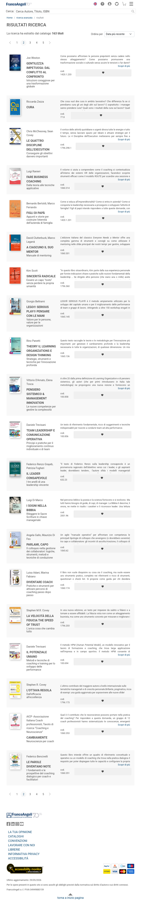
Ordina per (97, 34)
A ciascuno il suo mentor (39, 249)
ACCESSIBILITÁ (18, 858)
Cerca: (10, 11)
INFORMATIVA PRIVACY (23, 854)
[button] (94, 4)
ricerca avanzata (24, 17)
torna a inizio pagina (70, 898)
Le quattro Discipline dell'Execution (37, 145)
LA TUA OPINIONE (20, 832)
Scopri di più (124, 66)
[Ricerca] (133, 11)
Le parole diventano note (38, 764)
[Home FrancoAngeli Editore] (19, 4)
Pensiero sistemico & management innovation (36, 396)
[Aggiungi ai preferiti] (103, 73)
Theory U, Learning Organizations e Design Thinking (41, 351)
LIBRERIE (14, 849)
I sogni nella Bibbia (36, 508)
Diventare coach (39, 582)
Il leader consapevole (36, 476)
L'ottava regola (38, 690)
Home (9, 17)
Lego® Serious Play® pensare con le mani (38, 311)
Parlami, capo (37, 544)
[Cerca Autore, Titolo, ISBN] (72, 11)
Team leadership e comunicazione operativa (40, 435)
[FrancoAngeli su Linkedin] (13, 824)
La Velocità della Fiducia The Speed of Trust (40, 620)
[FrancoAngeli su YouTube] (22, 824)
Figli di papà (35, 213)
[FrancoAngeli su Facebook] (8, 824)
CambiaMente (36, 737)
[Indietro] (10, 43)
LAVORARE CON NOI (21, 845)
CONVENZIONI (17, 841)
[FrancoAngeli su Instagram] (17, 824)
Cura (30, 107)
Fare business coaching (37, 179)
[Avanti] (50, 43)
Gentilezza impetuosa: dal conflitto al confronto (38, 70)
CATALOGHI (16, 836)
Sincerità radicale (41, 276)
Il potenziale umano (36, 654)
